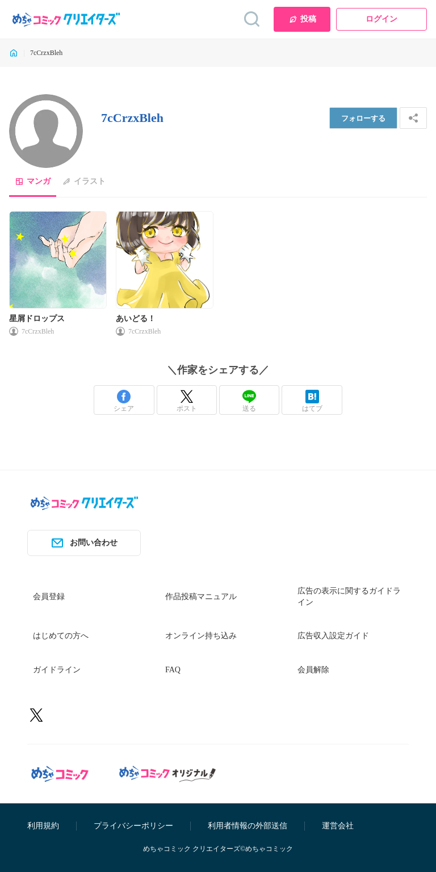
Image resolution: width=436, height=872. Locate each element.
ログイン (381, 19)
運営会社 (338, 826)
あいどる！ (136, 318)
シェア (124, 401)
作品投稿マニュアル (201, 596)
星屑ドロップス (37, 318)
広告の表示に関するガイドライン (349, 596)
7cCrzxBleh (38, 331)
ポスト (187, 401)
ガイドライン (57, 669)
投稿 (302, 19)
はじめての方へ (61, 635)
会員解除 (313, 669)
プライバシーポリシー (133, 826)
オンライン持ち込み (201, 635)
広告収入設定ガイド (333, 635)
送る (249, 401)
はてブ (312, 401)
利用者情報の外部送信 (247, 826)
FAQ (173, 669)
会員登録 (49, 596)
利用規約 (43, 826)
